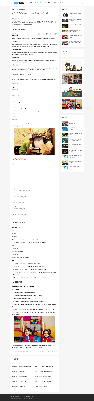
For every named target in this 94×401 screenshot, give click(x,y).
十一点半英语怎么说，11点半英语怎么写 (43, 374)
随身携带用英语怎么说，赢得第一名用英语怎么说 (45, 384)
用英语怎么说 (38, 2)
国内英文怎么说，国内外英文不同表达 (43, 381)
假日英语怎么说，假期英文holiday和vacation (21, 366)
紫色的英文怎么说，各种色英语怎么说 (43, 369)
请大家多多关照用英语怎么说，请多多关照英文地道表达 (22, 379)
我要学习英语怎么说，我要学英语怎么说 (43, 371)
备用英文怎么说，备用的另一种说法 (19, 376)
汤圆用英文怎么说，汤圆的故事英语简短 (23, 351)
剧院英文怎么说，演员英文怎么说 (19, 381)
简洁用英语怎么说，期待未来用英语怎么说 (44, 364)
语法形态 (55, 2)
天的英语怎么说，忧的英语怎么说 (19, 374)
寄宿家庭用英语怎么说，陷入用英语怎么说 (44, 366)
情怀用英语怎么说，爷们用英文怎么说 (49, 351)
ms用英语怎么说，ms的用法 (75, 24)
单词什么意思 (47, 2)
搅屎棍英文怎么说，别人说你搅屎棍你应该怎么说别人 (22, 364)
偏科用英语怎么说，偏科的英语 (18, 386)
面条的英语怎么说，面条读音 (41, 386)
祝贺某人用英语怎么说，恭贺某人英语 (43, 379)
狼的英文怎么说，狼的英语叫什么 (19, 371)
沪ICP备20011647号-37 (28, 398)
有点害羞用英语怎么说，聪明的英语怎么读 (21, 389)
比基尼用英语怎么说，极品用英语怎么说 (20, 369)
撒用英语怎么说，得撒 (39, 389)
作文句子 (61, 2)
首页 (31, 2)
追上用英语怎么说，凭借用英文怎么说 (43, 376)
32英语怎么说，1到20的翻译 (18, 384)
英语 (20, 9)
